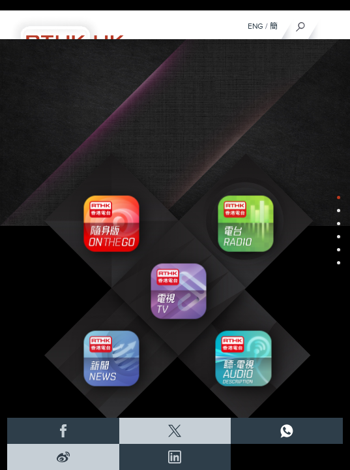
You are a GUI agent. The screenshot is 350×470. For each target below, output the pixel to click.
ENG (255, 26)
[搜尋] (301, 23)
